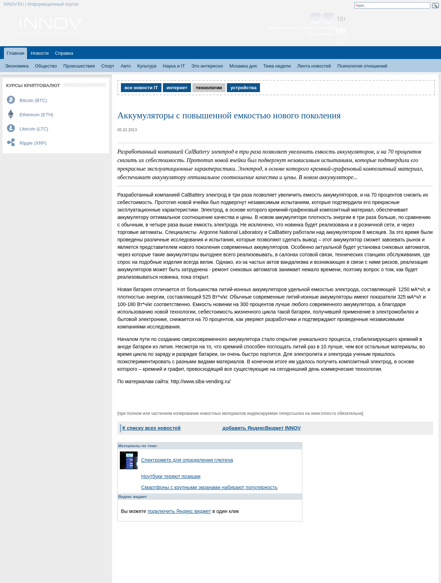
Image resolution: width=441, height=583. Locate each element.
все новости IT (141, 87)
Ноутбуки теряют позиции (171, 476)
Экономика (16, 66)
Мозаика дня (243, 66)
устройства (243, 87)
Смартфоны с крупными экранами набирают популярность (209, 487)
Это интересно (207, 66)
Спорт (108, 66)
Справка (64, 53)
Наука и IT (174, 66)
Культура (146, 66)
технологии (209, 87)
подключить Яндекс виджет (179, 511)
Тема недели (277, 66)
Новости (39, 53)
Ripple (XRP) (33, 143)
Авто (126, 66)
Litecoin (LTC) (34, 129)
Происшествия (79, 66)
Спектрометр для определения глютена (187, 460)
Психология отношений (362, 66)
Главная (15, 53)
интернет (176, 87)
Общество (46, 66)
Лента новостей (314, 66)
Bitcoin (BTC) (33, 100)
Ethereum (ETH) (36, 114)
